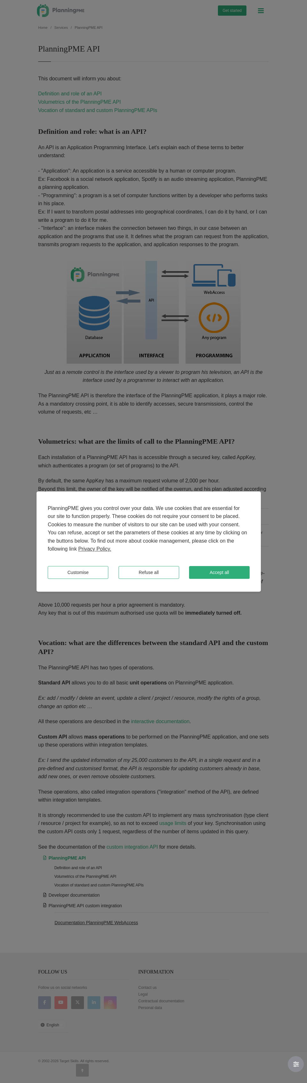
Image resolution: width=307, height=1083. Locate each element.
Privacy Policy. (94, 549)
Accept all (219, 572)
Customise (77, 572)
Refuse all (149, 572)
